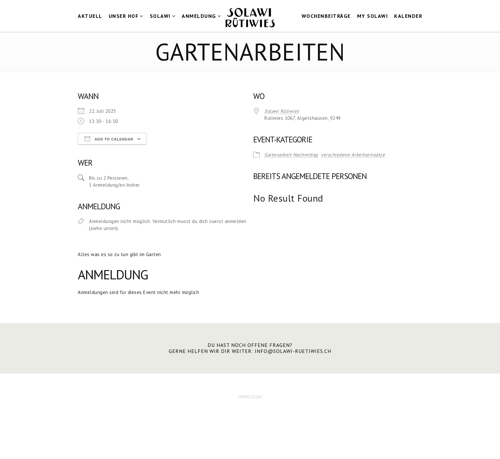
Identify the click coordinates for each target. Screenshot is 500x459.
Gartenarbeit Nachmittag (291, 155)
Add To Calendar (109, 139)
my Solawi (372, 16)
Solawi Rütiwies (281, 111)
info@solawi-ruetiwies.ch (293, 351)
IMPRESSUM (250, 397)
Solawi (160, 16)
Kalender (408, 16)
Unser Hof (124, 16)
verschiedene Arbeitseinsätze (353, 155)
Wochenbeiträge (326, 16)
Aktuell (90, 16)
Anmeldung (199, 16)
